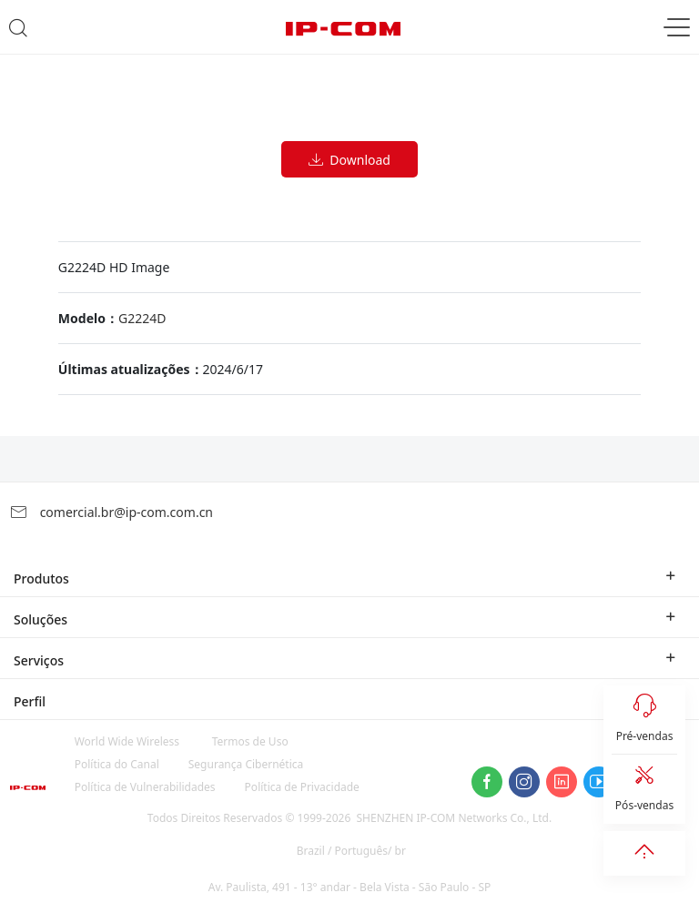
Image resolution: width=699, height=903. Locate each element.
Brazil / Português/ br (351, 850)
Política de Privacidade (302, 787)
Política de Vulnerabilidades (145, 787)
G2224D (142, 318)
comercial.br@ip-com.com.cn (111, 512)
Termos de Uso (250, 741)
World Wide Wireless (127, 741)
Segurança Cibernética (246, 764)
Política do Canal (117, 764)
